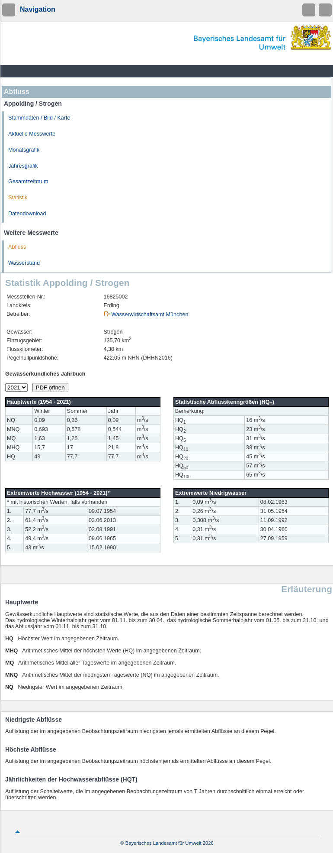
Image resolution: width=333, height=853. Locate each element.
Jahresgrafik (23, 166)
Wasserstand (24, 263)
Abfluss (17, 247)
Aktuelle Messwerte (31, 134)
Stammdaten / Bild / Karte (39, 118)
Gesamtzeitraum (28, 181)
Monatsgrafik (23, 150)
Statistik (17, 198)
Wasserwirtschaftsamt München (149, 314)
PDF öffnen (50, 387)
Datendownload (27, 214)
